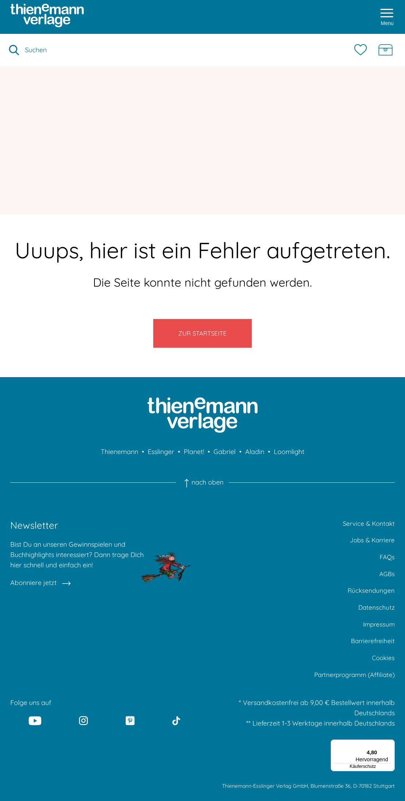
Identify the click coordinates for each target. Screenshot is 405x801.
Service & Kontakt (367, 528)
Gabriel (225, 456)
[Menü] (390, 757)
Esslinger (161, 456)
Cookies (382, 670)
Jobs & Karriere (371, 546)
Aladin (254, 456)
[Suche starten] (14, 50)
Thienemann (119, 456)
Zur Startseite (202, 336)
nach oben (202, 487)
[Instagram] (83, 734)
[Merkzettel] (362, 50)
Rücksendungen (371, 599)
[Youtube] (35, 734)
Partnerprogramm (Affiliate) (351, 687)
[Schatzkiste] (385, 50)
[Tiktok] (176, 734)
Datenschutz (376, 617)
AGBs (386, 581)
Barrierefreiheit (372, 652)
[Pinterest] (130, 734)
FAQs (387, 564)
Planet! (194, 456)
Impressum (378, 634)
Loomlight (289, 456)
